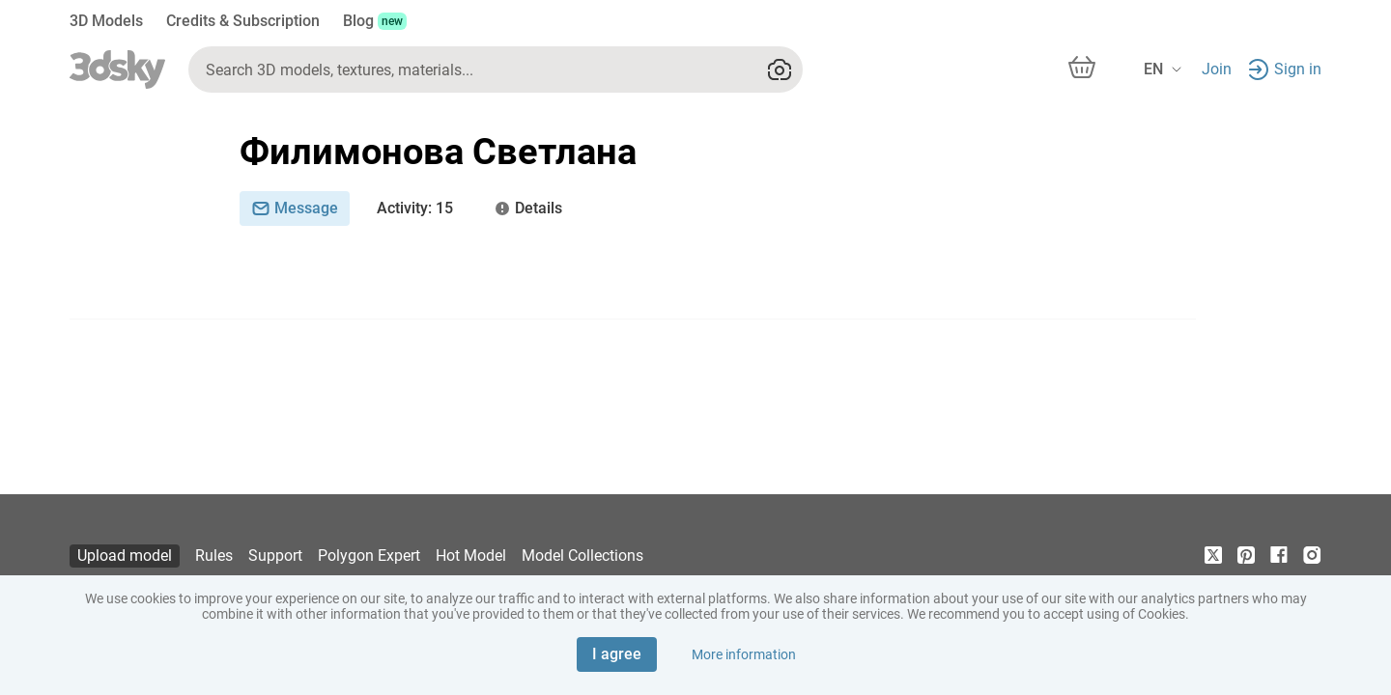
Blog (375, 21)
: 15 (415, 208)
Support (275, 555)
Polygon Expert (369, 555)
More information (744, 654)
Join (1217, 69)
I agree (616, 654)
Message (294, 208)
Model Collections (582, 555)
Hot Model (471, 555)
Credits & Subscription (243, 21)
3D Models (106, 21)
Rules (214, 555)
